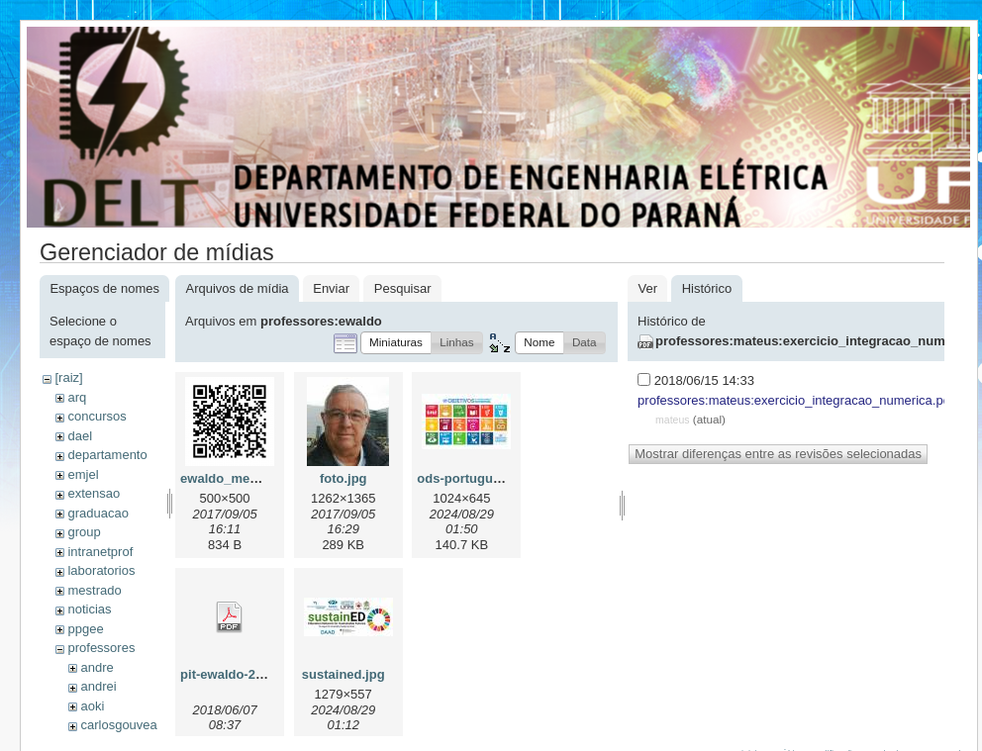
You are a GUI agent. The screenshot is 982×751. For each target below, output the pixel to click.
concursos (96, 416)
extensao (93, 493)
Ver (647, 288)
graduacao (97, 513)
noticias (89, 609)
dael (79, 435)
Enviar (331, 288)
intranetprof (100, 551)
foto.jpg (343, 478)
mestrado (94, 590)
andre (96, 667)
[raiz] (68, 377)
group (83, 531)
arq (76, 397)
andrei (98, 686)
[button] (396, 342)
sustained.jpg (343, 674)
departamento (107, 454)
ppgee (85, 628)
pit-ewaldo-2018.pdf (240, 674)
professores (101, 647)
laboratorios (101, 570)
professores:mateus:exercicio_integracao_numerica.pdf (795, 400)
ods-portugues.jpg (473, 478)
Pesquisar (403, 288)
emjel (82, 474)
